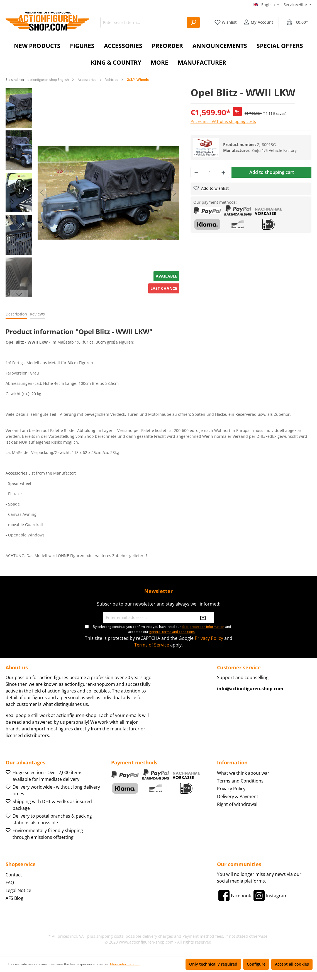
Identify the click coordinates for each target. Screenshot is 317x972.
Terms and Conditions (240, 781)
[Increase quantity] (224, 172)
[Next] (175, 193)
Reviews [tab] (37, 314)
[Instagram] (269, 896)
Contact (14, 875)
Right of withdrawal (237, 804)
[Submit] (203, 617)
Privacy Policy (209, 638)
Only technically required (213, 964)
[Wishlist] (225, 22)
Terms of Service (151, 645)
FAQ (10, 882)
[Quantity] (210, 172)
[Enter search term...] (143, 22)
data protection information (203, 626)
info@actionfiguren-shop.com (250, 689)
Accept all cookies (292, 964)
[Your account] (258, 22)
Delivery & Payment (237, 796)
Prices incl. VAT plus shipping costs (223, 121)
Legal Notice (18, 890)
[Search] (193, 22)
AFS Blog (14, 898)
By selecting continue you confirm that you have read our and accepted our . (162, 629)
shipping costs (109, 936)
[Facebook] (234, 896)
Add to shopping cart (271, 172)
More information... (125, 964)
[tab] (16, 314)
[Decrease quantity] (196, 172)
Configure (256, 964)
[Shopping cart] (297, 22)
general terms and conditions (172, 631)
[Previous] (42, 193)
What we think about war (243, 773)
